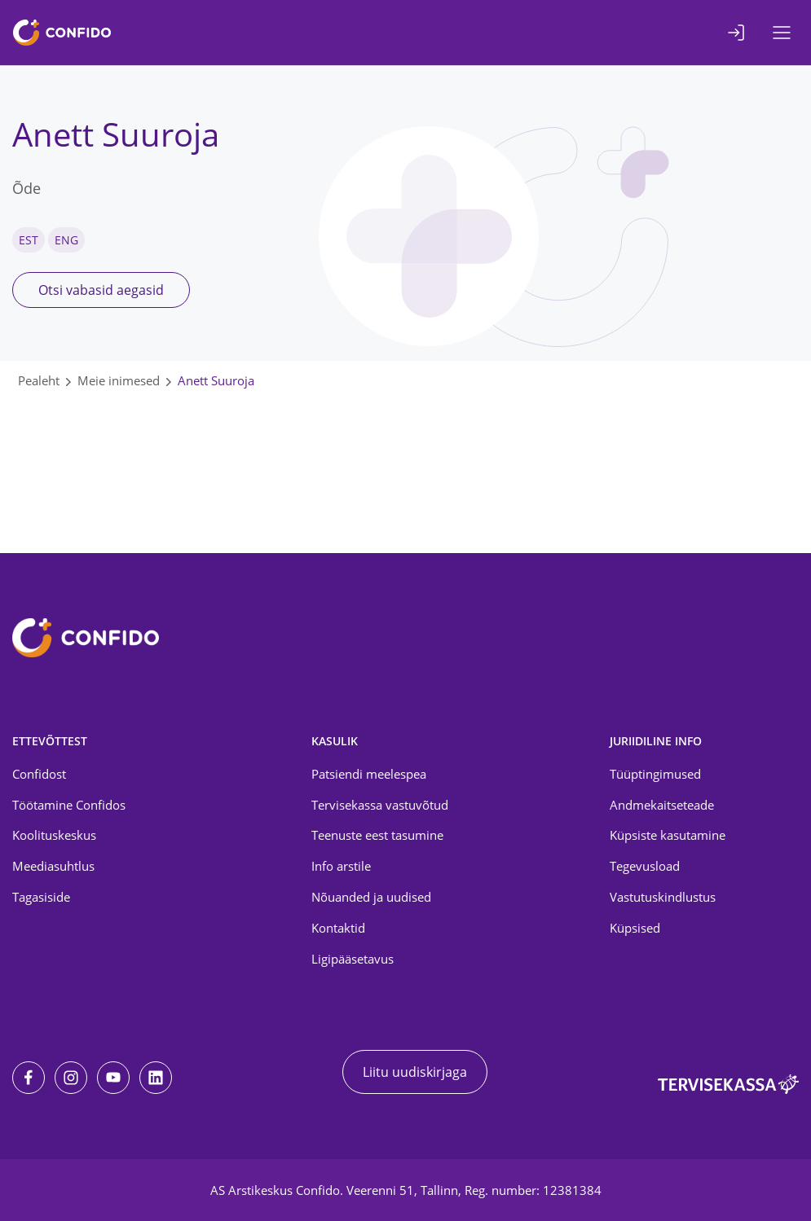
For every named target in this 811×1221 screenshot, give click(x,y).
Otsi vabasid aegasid (101, 290)
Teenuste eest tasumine (377, 835)
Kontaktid (338, 928)
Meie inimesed (118, 380)
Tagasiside (41, 897)
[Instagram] (71, 1077)
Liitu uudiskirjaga (415, 1072)
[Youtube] (113, 1077)
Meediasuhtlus (53, 866)
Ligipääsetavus (352, 959)
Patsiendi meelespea (368, 774)
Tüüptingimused (655, 774)
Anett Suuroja (216, 380)
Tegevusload (645, 866)
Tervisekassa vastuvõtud (379, 805)
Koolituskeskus (54, 835)
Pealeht (39, 380)
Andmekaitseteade (662, 805)
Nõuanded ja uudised (371, 897)
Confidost (39, 774)
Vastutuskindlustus (663, 897)
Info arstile (341, 866)
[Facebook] (28, 1077)
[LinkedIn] (155, 1077)
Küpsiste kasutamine (667, 835)
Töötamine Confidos (69, 805)
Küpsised (635, 928)
